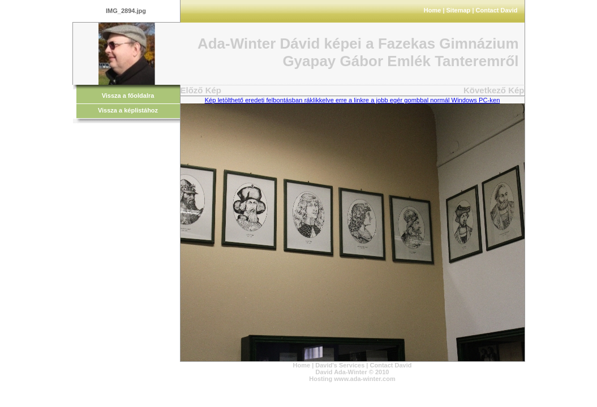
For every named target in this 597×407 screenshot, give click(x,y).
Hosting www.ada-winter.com (352, 378)
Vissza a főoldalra (128, 95)
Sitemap (458, 10)
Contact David (497, 10)
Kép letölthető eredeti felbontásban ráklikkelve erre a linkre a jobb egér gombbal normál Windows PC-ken (352, 100)
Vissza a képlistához (128, 110)
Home (432, 10)
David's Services (339, 365)
